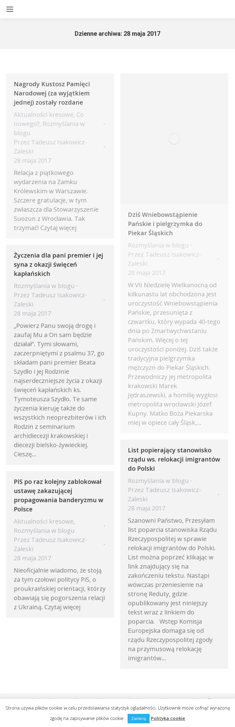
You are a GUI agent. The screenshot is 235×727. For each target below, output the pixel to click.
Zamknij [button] (138, 718)
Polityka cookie (168, 718)
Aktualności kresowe (43, 114)
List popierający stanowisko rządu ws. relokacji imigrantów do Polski (174, 459)
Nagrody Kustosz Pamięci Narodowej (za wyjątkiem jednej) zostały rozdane (52, 93)
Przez (50, 146)
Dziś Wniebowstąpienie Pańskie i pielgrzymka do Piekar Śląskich (165, 223)
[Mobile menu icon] (9, 9)
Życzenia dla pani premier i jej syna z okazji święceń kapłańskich (58, 264)
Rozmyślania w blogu (158, 245)
